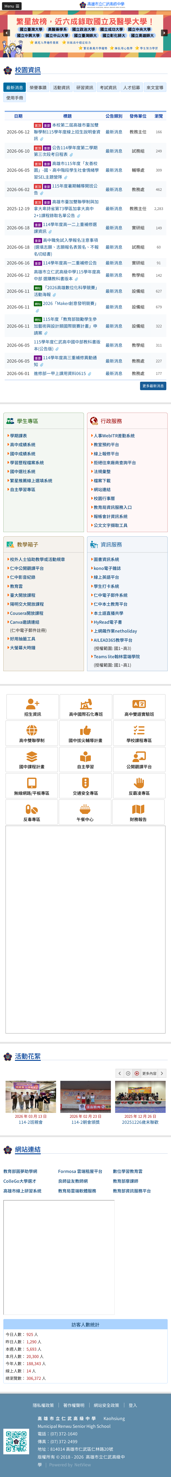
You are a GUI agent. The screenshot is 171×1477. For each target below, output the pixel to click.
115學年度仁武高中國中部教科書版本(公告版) (67, 345)
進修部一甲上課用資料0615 (62, 373)
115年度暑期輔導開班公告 (66, 189)
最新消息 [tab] (14, 87)
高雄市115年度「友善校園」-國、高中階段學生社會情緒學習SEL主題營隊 (66, 170)
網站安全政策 (106, 1405)
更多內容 (149, 1073)
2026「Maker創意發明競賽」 (66, 306)
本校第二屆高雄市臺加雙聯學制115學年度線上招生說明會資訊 (67, 131)
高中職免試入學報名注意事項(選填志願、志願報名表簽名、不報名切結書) (66, 247)
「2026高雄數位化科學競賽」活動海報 (66, 290)
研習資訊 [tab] (84, 87)
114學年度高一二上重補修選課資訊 (65, 227)
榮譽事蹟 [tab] (38, 87)
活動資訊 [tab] (61, 87)
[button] (12, 6)
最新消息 (114, 132)
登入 (133, 1405)
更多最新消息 (153, 385)
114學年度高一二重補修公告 (65, 263)
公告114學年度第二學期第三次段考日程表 (66, 150)
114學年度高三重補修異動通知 (65, 360)
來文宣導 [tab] (155, 87)
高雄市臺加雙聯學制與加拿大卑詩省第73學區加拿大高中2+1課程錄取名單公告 (66, 208)
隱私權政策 (43, 1405)
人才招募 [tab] (131, 87)
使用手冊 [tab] (14, 98)
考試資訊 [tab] (108, 87)
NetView (82, 1464)
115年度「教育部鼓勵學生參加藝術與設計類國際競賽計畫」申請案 (65, 326)
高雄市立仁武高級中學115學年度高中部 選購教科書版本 (67, 275)
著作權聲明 (73, 1405)
